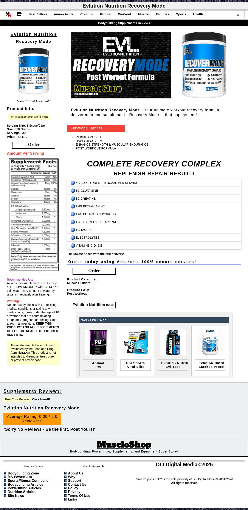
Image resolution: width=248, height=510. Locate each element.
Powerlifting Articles (24, 488)
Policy (73, 488)
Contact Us (77, 484)
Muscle (143, 14)
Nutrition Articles (22, 492)
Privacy (74, 492)
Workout (124, 14)
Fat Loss (162, 14)
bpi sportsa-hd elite (135, 365)
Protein (105, 14)
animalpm (98, 365)
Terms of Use (79, 496)
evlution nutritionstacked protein (211, 365)
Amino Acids (63, 14)
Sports (181, 14)
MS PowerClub (20, 477)
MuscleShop (124, 445)
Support (74, 480)
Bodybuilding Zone (23, 473)
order (33, 144)
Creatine (86, 14)
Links (72, 499)
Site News (16, 496)
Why (71, 477)
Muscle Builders (78, 283)
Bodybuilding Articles (25, 484)
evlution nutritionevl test (174, 365)
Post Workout (77, 293)
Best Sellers (37, 14)
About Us (75, 473)
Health (198, 14)
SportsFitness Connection (29, 480)
